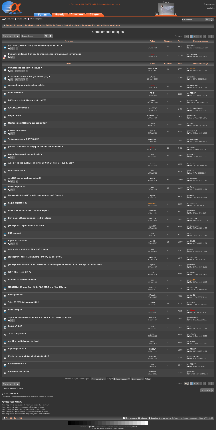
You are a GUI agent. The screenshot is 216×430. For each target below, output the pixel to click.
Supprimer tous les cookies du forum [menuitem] (164, 418)
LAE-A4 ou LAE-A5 (17, 130)
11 (24, 79)
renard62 (193, 116)
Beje (192, 123)
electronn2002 (152, 116)
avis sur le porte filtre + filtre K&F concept (28, 249)
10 (21, 79)
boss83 (152, 241)
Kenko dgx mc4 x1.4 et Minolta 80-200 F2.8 (28, 356)
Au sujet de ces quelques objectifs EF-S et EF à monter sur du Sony (41, 163)
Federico (193, 101)
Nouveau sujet (9, 36)
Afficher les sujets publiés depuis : (85, 379)
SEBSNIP (194, 54)
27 (21, 71)
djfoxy (152, 196)
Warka (152, 77)
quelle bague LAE (16, 186)
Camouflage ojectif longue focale (24, 154)
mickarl (193, 372)
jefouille (152, 101)
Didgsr (152, 123)
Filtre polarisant (15, 92)
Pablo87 (193, 46)
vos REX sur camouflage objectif (24, 178)
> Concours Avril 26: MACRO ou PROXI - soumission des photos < (94, 4)
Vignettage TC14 (16, 348)
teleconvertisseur (16, 170)
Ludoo (152, 163)
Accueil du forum (14, 418)
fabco (192, 171)
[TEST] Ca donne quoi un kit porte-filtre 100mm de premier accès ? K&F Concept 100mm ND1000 (55, 264)
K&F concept (14, 233)
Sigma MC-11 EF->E (17, 240)
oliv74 (192, 155)
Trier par (118, 379)
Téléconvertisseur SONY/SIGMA (23, 139)
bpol (152, 171)
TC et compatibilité (17, 333)
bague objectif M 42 (17, 203)
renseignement (15, 294)
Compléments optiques (108, 31)
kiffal (152, 272)
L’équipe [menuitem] (144, 418)
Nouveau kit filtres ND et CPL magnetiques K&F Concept (35, 195)
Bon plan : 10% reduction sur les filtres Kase (29, 218)
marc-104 (152, 218)
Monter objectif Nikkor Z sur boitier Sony (27, 123)
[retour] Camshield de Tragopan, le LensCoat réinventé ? (35, 146)
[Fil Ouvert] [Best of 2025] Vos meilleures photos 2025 (34, 45)
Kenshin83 (194, 85)
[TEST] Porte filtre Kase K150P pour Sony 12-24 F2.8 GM (35, 257)
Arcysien (152, 211)
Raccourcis (9, 19)
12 (27, 79)
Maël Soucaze (119, 428)
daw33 (152, 302)
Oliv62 (192, 241)
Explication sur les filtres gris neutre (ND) (28, 76)
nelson (192, 147)
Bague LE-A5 (14, 115)
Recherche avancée (211, 19)
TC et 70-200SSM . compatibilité (23, 302)
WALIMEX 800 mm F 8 (18, 108)
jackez (192, 68)
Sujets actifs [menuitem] (21, 19)
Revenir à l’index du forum (13, 389)
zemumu (193, 178)
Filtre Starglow (15, 310)
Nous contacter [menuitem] (131, 418)
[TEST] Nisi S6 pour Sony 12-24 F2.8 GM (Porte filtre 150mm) (37, 287)
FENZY (152, 93)
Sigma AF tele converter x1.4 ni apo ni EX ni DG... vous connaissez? (41, 317)
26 (19, 71)
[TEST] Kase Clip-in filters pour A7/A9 (26, 225)
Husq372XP (152, 108)
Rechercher (207, 19)
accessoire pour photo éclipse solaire (26, 85)
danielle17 (152, 203)
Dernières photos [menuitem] (36, 19)
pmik (152, 155)
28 (24, 71)
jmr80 (192, 280)
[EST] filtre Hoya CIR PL (19, 272)
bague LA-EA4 (15, 326)
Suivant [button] (212, 36)
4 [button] (200, 36)
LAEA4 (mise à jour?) (18, 371)
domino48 (152, 318)
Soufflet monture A (17, 364)
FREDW (152, 349)
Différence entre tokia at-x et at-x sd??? (27, 100)
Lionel (152, 46)
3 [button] (197, 36)
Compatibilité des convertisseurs (24, 68)
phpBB (91, 427)
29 (27, 71)
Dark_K (152, 131)
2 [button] (194, 36)
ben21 (192, 295)
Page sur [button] (186, 36)
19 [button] (209, 36)
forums (134, 427)
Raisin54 (193, 131)
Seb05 (192, 77)
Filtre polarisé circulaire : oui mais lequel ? (28, 210)
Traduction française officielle (102, 428)
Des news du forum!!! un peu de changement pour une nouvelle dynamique (44, 54)
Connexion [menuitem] (210, 4)
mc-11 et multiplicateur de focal (23, 341)
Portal (192, 272)
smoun (152, 341)
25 (16, 71)
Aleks (192, 196)
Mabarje (152, 295)
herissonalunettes (196, 108)
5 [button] (204, 36)
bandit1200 (194, 356)
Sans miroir (194, 226)
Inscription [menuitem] (210, 8)
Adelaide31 (152, 139)
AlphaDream (152, 68)
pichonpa (152, 372)
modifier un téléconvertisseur (22, 279)
